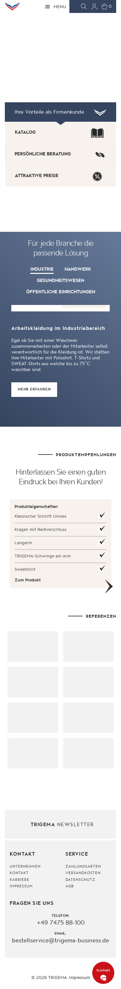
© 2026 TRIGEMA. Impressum (60, 977)
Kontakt (19, 873)
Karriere (19, 880)
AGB (70, 886)
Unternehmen (25, 866)
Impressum (21, 886)
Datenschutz (80, 880)
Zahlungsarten (83, 866)
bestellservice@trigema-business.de (60, 940)
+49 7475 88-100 (61, 923)
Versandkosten (83, 873)
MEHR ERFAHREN (34, 389)
